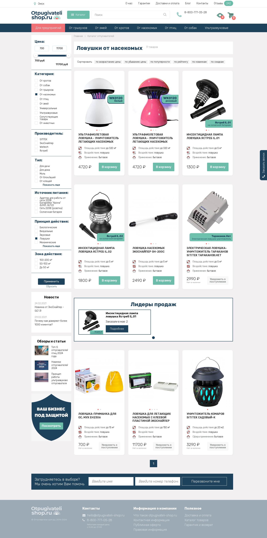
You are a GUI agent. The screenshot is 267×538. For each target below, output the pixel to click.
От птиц (170, 28)
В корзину (109, 167)
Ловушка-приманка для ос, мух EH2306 (97, 415)
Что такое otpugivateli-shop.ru (155, 515)
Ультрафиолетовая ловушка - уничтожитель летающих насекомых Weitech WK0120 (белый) (98, 138)
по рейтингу (181, 61)
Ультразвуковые (216, 28)
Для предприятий (48, 28)
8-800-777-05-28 (195, 12)
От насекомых (147, 28)
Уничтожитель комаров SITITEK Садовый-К (205, 415)
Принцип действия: (52, 221)
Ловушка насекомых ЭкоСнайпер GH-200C (148, 249)
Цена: (40, 41)
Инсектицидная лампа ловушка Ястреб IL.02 (96, 249)
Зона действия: (48, 254)
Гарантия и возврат (199, 524)
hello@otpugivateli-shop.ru (103, 515)
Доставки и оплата (167, 3)
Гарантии (144, 3)
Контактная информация (151, 520)
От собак (190, 28)
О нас (128, 3)
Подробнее (117, 328)
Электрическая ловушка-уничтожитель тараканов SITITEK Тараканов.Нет (207, 251)
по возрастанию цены (108, 61)
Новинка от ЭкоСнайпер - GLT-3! (49, 309)
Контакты (202, 3)
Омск (39, 3)
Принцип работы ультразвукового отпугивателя (59, 379)
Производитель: (49, 133)
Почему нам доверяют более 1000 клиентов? (51, 322)
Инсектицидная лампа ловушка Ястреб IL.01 (205, 136)
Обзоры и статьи (51, 341)
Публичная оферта (147, 524)
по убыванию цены (135, 61)
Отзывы (223, 3)
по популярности (160, 61)
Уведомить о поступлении (218, 280)
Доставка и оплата (198, 515)
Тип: (38, 160)
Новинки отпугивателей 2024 (59, 365)
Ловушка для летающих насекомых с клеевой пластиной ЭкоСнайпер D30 (151, 417)
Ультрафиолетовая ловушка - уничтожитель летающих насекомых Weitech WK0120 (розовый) (152, 138)
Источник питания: (51, 193)
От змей (101, 28)
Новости (51, 297)
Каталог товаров (196, 520)
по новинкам (199, 61)
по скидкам (217, 61)
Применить (51, 281)
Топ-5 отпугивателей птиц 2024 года (59, 352)
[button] (96, 130)
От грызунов (78, 28)
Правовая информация (150, 529)
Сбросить (51, 286)
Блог (188, 3)
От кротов (122, 28)
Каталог (78, 14)
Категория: (44, 74)
